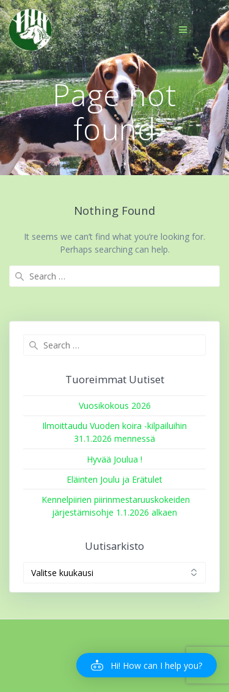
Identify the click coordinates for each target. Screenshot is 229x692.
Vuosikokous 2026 (115, 405)
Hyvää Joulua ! (114, 459)
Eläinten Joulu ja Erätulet (114, 479)
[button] (146, 665)
